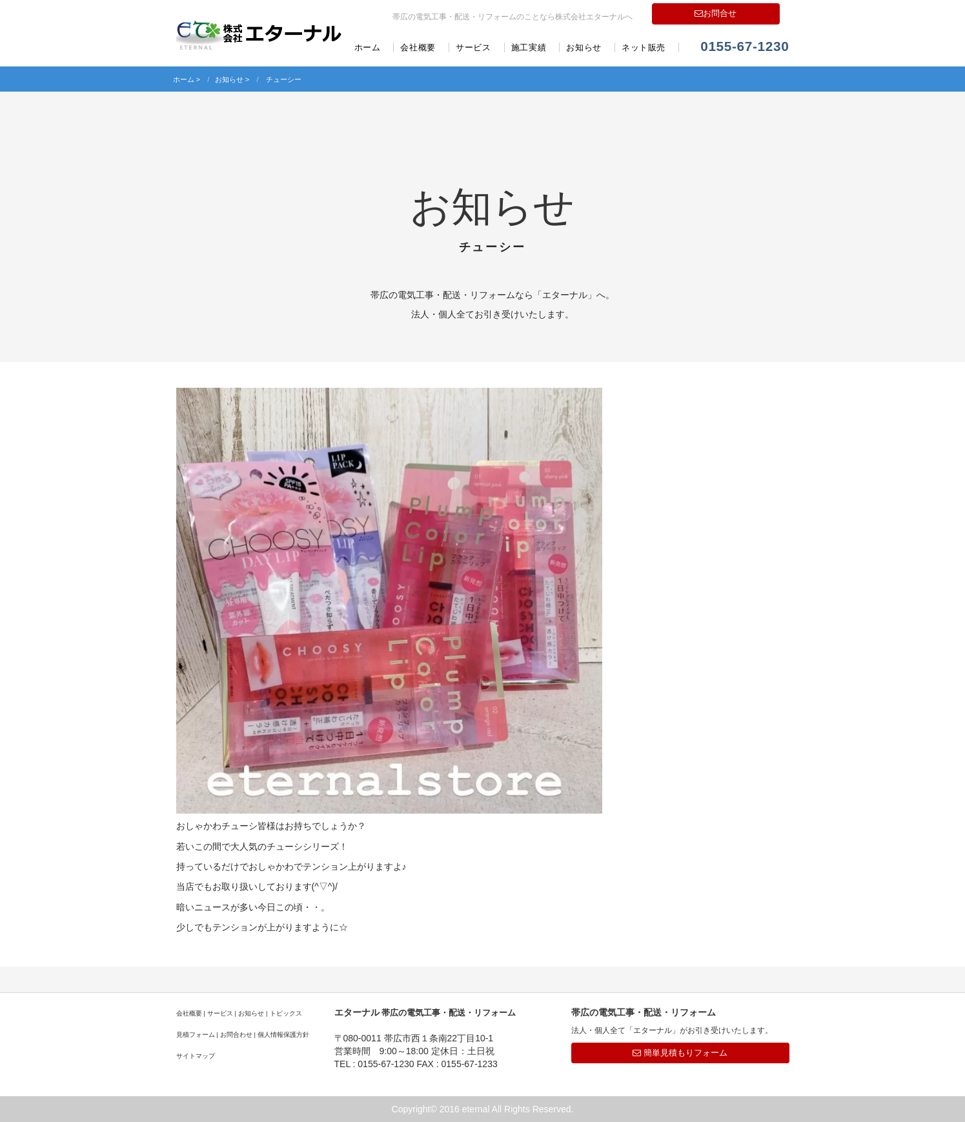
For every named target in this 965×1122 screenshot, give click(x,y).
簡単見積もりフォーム (680, 1052)
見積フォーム (195, 1034)
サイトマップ (195, 1055)
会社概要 (418, 47)
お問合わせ (236, 1034)
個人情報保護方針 (283, 1034)
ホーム (367, 47)
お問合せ (715, 13)
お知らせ (584, 47)
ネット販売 (643, 47)
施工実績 (529, 47)
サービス (473, 47)
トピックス (286, 1013)
